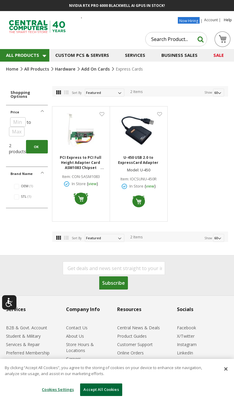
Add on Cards (96, 69)
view (92, 183)
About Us (75, 336)
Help (228, 20)
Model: (133, 170)
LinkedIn (185, 353)
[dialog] (117, 379)
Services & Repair (23, 344)
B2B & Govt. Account (26, 328)
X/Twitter (186, 336)
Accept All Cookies (101, 389)
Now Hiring (188, 20)
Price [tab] (14, 112)
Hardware (66, 69)
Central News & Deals (138, 328)
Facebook (186, 328)
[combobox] (176, 39)
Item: (66, 177)
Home (12, 69)
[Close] (226, 369)
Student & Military (23, 336)
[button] (101, 113)
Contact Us (77, 328)
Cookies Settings (58, 389)
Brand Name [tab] (21, 173)
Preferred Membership (28, 353)
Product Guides (132, 336)
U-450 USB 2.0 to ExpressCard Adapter (138, 160)
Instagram (187, 344)
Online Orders (130, 353)
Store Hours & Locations (80, 347)
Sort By (77, 93)
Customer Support (135, 344)
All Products (37, 69)
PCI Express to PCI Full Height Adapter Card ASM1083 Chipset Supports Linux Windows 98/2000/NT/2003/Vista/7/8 (81, 162)
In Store (79, 183)
